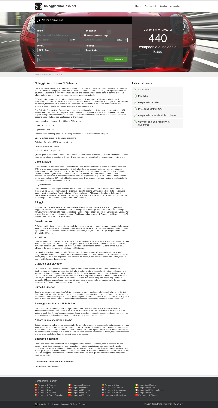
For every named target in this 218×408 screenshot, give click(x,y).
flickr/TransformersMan (162, 404)
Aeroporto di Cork (112, 385)
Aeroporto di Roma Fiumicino (50, 395)
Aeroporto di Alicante (47, 385)
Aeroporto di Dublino (147, 385)
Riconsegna (90, 31)
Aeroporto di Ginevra (80, 387)
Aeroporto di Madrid (146, 387)
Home (138, 6)
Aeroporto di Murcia (79, 393)
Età (39, 55)
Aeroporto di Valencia (80, 395)
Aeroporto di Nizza (113, 393)
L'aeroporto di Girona (147, 395)
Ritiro (40, 31)
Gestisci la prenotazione (170, 6)
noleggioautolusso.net (60, 6)
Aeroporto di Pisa (145, 393)
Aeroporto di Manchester (115, 390)
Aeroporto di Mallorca (80, 390)
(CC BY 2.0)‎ (178, 404)
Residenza (89, 46)
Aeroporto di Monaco (47, 393)
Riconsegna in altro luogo (98, 35)
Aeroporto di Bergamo (80, 385)
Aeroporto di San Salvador (47, 366)
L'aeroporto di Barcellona (115, 395)
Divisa (40, 46)
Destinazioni (150, 6)
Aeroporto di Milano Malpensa (151, 390)
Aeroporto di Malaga (46, 390)
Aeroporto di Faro (45, 387)
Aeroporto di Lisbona (114, 387)
